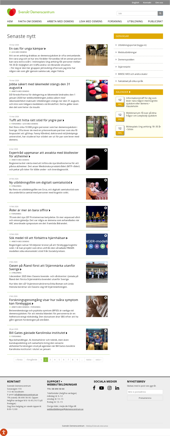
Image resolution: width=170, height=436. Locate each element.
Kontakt (147, 2)
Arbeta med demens (60, 21)
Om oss (159, 2)
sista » (98, 359)
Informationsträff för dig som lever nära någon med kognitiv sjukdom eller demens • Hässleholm (142, 102)
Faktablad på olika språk (130, 81)
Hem (10, 21)
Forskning (115, 21)
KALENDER (122, 92)
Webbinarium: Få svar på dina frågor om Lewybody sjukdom (141, 114)
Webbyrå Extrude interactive (97, 426)
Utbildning (135, 21)
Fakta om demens (30, 21)
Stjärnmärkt (124, 66)
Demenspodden (126, 59)
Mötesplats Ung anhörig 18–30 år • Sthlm (143, 128)
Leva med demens (90, 21)
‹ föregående (31, 359)
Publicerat (155, 21)
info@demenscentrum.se (26, 394)
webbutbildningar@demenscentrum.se (65, 409)
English (135, 2)
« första (19, 359)
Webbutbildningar (127, 52)
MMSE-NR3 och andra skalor (133, 74)
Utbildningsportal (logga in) (132, 45)
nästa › (89, 359)
